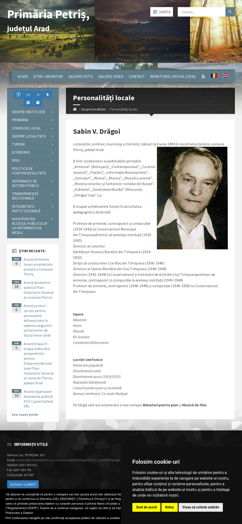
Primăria (20, 119)
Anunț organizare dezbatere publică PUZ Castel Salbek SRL (38, 398)
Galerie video (110, 76)
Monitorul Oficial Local (173, 76)
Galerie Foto (81, 76)
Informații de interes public (25, 183)
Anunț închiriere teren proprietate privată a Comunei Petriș (38, 266)
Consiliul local (26, 128)
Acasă (22, 76)
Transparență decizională (25, 195)
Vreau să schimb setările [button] (200, 507)
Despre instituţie (28, 111)
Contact (137, 76)
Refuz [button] (169, 507)
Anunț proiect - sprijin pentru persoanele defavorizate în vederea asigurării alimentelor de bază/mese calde (38, 320)
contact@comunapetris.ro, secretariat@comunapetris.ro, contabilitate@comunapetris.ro (79, 460)
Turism (18, 144)
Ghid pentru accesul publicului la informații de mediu (29, 226)
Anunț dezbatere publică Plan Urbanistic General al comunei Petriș (39, 289)
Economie (21, 152)
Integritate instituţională (26, 208)
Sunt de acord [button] (146, 507)
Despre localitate (93, 109)
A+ (28, 94)
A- (38, 94)
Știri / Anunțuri (48, 76)
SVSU (16, 160)
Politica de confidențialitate (29, 170)
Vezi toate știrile (25, 414)
